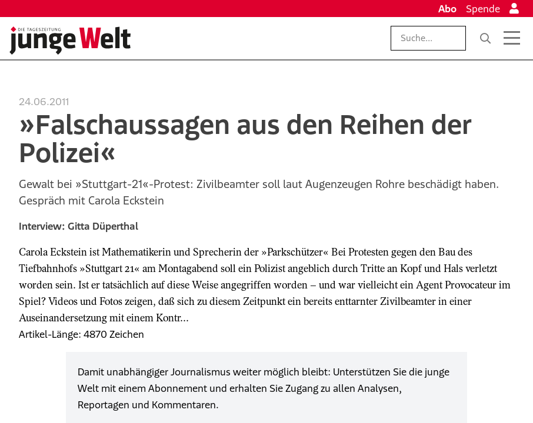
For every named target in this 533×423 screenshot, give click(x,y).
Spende (483, 8)
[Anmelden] (514, 8)
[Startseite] (70, 40)
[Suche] (485, 38)
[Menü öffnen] (512, 38)
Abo (447, 8)
